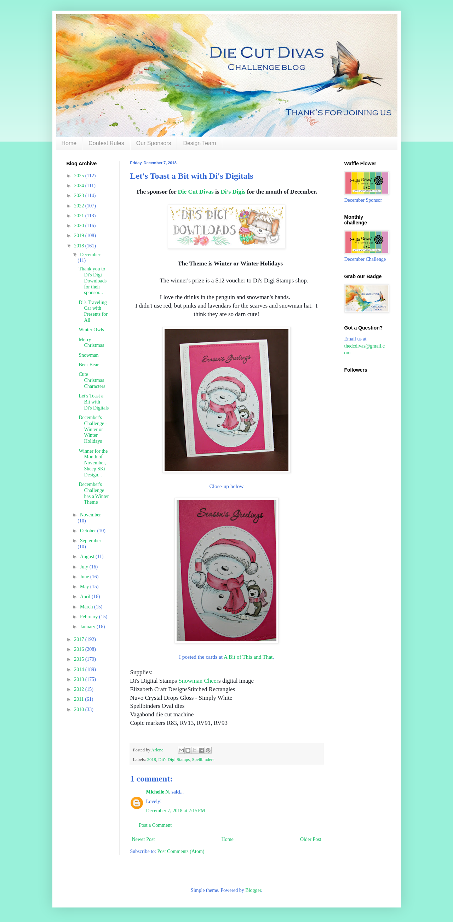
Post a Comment (155, 825)
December (90, 254)
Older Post (310, 839)
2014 (79, 669)
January (88, 626)
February (89, 616)
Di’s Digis (233, 191)
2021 (79, 215)
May (85, 586)
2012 (79, 689)
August (88, 556)
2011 (79, 699)
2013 (79, 679)
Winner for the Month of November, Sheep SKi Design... (93, 462)
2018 (151, 759)
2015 (79, 659)
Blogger (253, 890)
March (87, 606)
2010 (79, 709)
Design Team (199, 143)
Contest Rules (106, 143)
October (88, 530)
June (85, 576)
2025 (79, 175)
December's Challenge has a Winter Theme (94, 493)
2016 (79, 649)
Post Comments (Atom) (181, 851)
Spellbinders (203, 759)
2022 (79, 205)
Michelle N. (158, 792)
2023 (79, 195)
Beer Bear (88, 364)
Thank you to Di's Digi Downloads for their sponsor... (93, 280)
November (90, 514)
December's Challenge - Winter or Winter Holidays (93, 429)
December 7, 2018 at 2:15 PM (175, 810)
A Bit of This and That (248, 657)
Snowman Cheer (198, 680)
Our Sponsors (153, 143)
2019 (79, 235)
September (90, 540)
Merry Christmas (91, 342)
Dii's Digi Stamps (174, 759)
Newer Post (143, 839)
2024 (79, 185)
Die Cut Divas (196, 191)
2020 (79, 225)
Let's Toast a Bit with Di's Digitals (94, 402)
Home (69, 143)
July (85, 566)
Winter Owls (91, 329)
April (86, 596)
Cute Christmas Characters (92, 380)
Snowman (88, 355)
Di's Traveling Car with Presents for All (93, 311)
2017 (79, 639)
